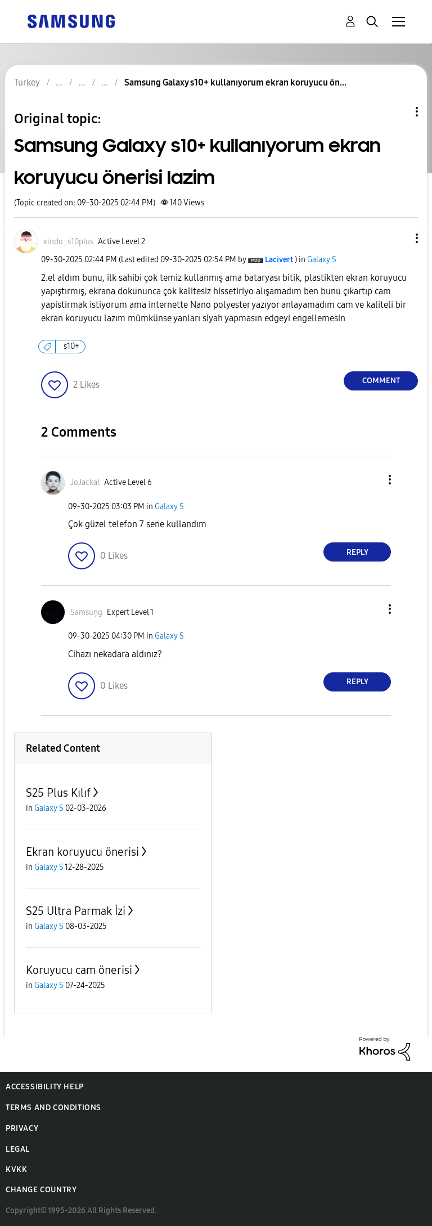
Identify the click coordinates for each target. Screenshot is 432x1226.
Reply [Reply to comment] (357, 552)
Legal (18, 1149)
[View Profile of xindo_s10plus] (68, 241)
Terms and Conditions (53, 1107)
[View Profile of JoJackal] (85, 482)
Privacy (22, 1128)
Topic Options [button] (397, 111)
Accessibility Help (45, 1087)
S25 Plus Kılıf (58, 793)
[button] (398, 238)
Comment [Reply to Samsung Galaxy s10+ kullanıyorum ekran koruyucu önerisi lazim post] (381, 380)
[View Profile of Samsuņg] (86, 612)
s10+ (71, 346)
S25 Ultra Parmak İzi (75, 911)
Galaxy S (321, 259)
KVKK (16, 1169)
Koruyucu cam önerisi (79, 970)
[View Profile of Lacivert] (279, 259)
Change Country (41, 1189)
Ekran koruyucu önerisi (82, 852)
